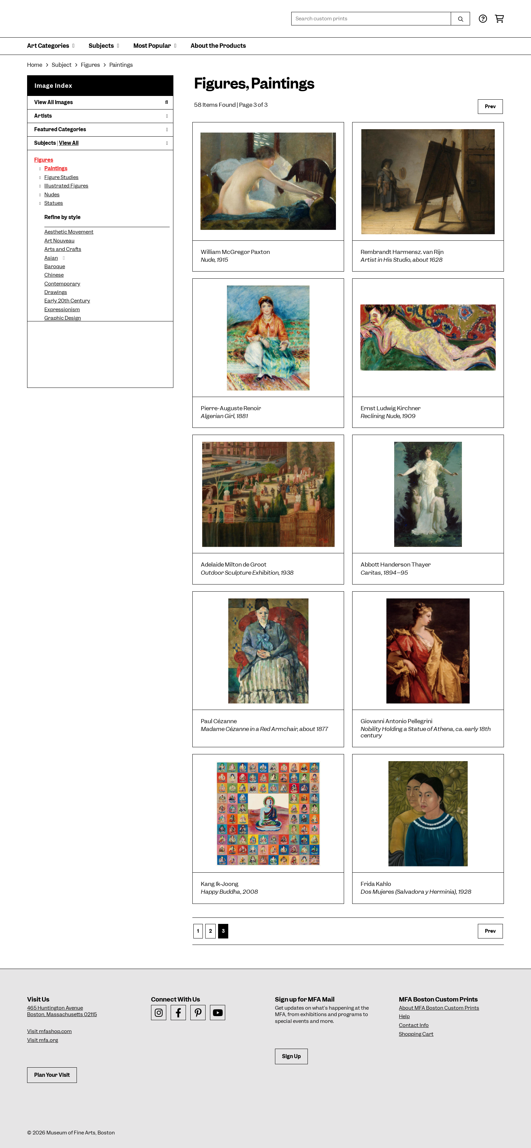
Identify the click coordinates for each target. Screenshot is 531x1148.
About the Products (218, 46)
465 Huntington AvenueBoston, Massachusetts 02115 (62, 1011)
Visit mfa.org (42, 1040)
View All (69, 143)
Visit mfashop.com (49, 1031)
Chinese (54, 275)
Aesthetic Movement (68, 232)
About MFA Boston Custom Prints (439, 1008)
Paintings (55, 168)
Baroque (54, 266)
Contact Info (414, 1025)
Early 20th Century (67, 300)
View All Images (101, 102)
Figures (43, 160)
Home (34, 64)
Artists (101, 116)
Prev (490, 106)
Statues (53, 203)
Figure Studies (61, 177)
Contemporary (62, 283)
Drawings (55, 292)
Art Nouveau (59, 240)
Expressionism (62, 309)
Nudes (52, 194)
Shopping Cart (416, 1034)
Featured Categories (101, 129)
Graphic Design (62, 318)
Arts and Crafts (62, 249)
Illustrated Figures (66, 185)
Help (404, 1016)
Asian (51, 258)
